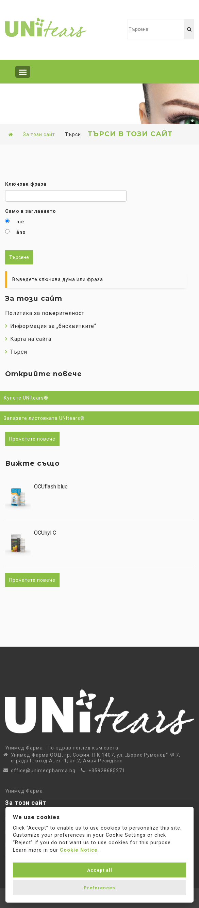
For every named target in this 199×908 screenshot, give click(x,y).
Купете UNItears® (26, 398)
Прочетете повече (32, 439)
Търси (16, 352)
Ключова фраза (26, 184)
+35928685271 (106, 770)
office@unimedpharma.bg (43, 770)
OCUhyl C (45, 533)
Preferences (99, 887)
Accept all (99, 870)
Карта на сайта (28, 339)
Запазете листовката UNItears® (44, 418)
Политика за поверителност (44, 313)
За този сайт (39, 134)
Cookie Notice (79, 850)
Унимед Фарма (24, 791)
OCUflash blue (51, 486)
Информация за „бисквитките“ (50, 326)
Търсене (19, 257)
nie (20, 221)
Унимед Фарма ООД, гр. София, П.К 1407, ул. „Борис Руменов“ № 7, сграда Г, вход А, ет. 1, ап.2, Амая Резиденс (95, 757)
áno (21, 232)
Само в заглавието (30, 211)
